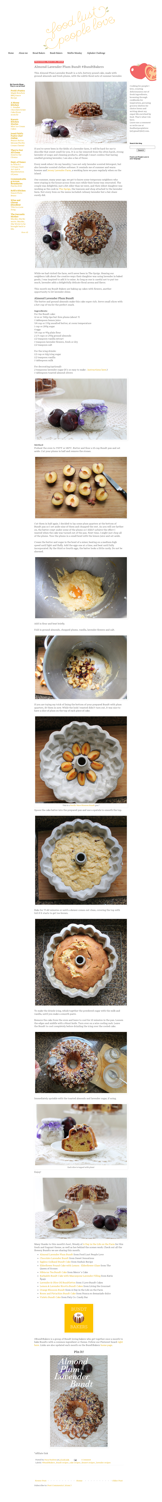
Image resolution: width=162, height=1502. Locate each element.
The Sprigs (65, 189)
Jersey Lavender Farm (59, 170)
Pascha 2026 (16, 186)
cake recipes (75, 1463)
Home (11, 53)
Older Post (117, 1480)
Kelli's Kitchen (18, 190)
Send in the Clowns (16, 156)
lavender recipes (103, 1463)
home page (106, 1345)
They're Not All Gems (17, 151)
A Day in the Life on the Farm (99, 1244)
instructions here (96, 370)
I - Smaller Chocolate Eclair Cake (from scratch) (18, 111)
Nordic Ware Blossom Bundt (82, 805)
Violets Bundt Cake (50, 1297)
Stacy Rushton (50, 1460)
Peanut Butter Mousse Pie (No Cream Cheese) (18, 143)
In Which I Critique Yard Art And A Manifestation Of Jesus (17, 169)
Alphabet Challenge (96, 53)
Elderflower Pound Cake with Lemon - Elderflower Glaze (70, 1265)
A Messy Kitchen (15, 104)
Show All (24, 232)
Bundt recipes (62, 1463)
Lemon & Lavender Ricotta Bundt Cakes (61, 1286)
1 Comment (86, 1460)
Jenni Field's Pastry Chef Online (17, 135)
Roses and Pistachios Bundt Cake (58, 1293)
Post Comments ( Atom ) (59, 1485)
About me (23, 53)
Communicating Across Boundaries (18, 181)
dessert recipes (88, 1463)
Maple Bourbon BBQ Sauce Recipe (18, 95)
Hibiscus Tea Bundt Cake (53, 1272)
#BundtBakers (48, 1463)
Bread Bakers (39, 53)
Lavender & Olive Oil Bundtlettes (58, 1282)
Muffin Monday (74, 53)
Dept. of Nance (18, 162)
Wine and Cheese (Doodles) (16, 202)
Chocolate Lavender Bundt (54, 1258)
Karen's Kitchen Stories (15, 121)
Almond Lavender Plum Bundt (57, 1254)
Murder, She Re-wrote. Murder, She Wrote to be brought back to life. (18, 224)
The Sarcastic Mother (18, 215)
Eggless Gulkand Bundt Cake (55, 1262)
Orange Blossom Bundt (52, 1290)
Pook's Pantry (18, 91)
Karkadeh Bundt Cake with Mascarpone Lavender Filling (70, 1276)
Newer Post (40, 1480)
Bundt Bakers (56, 53)
